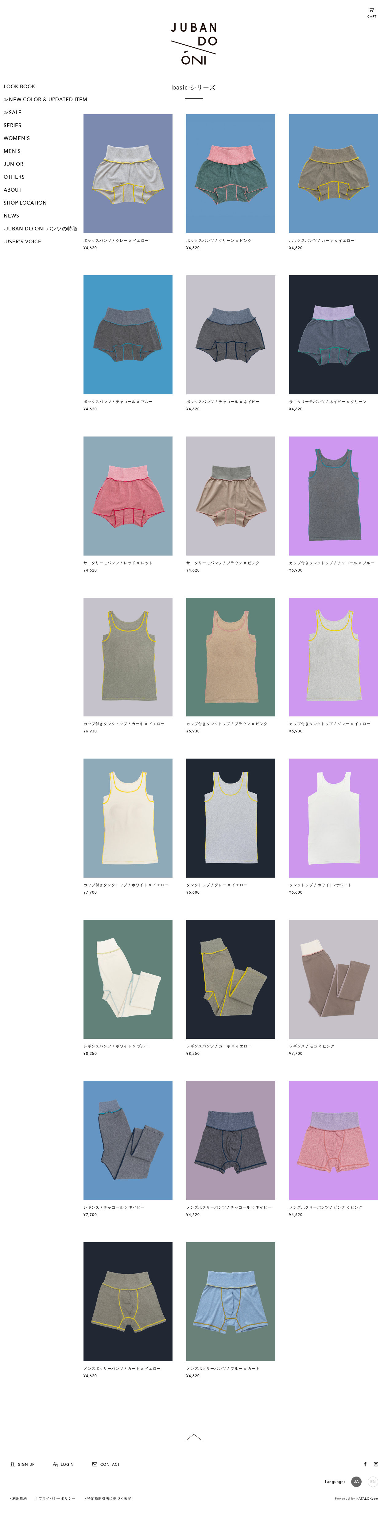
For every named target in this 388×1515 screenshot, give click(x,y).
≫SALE (13, 113)
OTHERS (14, 177)
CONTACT (106, 1464)
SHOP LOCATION (25, 203)
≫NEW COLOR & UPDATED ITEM (45, 100)
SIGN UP (22, 1464)
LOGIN (63, 1464)
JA (356, 1482)
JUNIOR (14, 164)
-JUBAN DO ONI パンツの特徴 (41, 229)
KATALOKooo (367, 1499)
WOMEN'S (17, 138)
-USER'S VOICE (22, 242)
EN (373, 1482)
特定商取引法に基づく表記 (109, 1499)
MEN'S (12, 151)
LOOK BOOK (19, 87)
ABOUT (13, 190)
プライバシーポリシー (57, 1499)
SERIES (12, 125)
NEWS (11, 216)
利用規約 (19, 1499)
